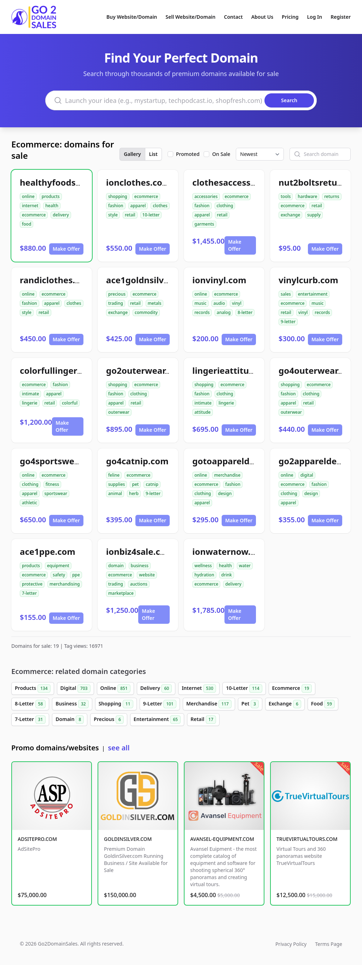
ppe (76, 575)
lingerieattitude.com (236, 370)
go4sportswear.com (61, 461)
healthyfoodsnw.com (64, 182)
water (245, 566)
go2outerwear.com (145, 370)
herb (134, 493)
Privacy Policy (290, 944)
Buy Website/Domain (131, 16)
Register (341, 16)
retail (130, 215)
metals (155, 303)
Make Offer (66, 248)
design (225, 493)
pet (135, 484)
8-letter (245, 312)
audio (219, 303)
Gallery (132, 154)
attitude (202, 412)
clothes (160, 206)
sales (286, 294)
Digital (75, 688)
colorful (69, 403)
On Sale (221, 154)
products (51, 196)
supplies (116, 484)
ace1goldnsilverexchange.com (169, 280)
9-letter (288, 322)
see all (118, 747)
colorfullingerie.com (62, 370)
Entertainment (157, 719)
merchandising (64, 584)
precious (116, 294)
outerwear (118, 412)
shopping (117, 196)
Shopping (116, 704)
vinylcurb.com (308, 280)
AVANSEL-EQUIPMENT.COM (222, 839)
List (153, 154)
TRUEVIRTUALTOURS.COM (307, 839)
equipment (58, 566)
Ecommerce (292, 688)
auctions (138, 584)
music (200, 303)
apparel (138, 206)
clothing (225, 206)
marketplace (121, 593)
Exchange (285, 704)
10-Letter (244, 688)
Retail (203, 719)
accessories (206, 196)
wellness (203, 566)
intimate (30, 394)
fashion (115, 206)
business (139, 566)
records (202, 312)
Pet (250, 704)
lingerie (29, 403)
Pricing (290, 16)
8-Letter (30, 704)
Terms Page (328, 944)
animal (115, 493)
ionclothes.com (138, 182)
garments (204, 224)
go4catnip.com (137, 461)
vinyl (236, 303)
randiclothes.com (56, 280)
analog (223, 312)
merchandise (227, 475)
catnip (152, 484)
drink (226, 575)
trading (115, 303)
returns (331, 196)
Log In (314, 16)
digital (306, 475)
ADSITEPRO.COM (37, 839)
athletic (29, 503)
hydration (204, 575)
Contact (233, 16)
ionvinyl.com (219, 280)
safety (59, 575)
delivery (61, 215)
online (28, 196)
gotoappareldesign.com (242, 461)
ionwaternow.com (230, 551)
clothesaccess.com (231, 182)
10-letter (151, 215)
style (113, 215)
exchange (290, 215)
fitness (52, 484)
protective (32, 584)
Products (33, 688)
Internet (199, 688)
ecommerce (34, 215)
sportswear (56, 493)
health (51, 206)
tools (286, 196)
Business (72, 704)
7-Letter (30, 719)
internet (30, 206)
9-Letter (159, 704)
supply (314, 215)
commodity (146, 312)
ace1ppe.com (47, 551)
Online (115, 688)
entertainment (313, 294)
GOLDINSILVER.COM (128, 839)
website (147, 575)
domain (116, 566)
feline (113, 475)
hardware (307, 196)
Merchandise (209, 704)
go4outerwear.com (318, 370)
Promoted (188, 154)
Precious (109, 719)
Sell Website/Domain (190, 16)
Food (323, 704)
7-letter (29, 593)
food (26, 224)
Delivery (156, 688)
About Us (262, 16)
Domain (70, 719)
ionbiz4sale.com (140, 551)
